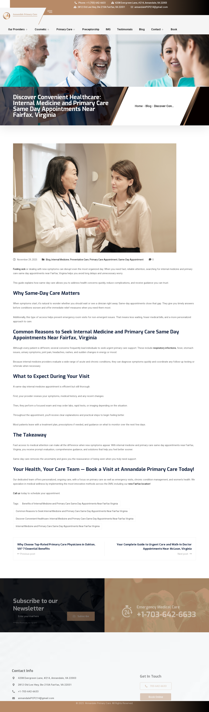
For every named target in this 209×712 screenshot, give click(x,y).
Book (174, 29)
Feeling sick (19, 269)
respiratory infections (164, 348)
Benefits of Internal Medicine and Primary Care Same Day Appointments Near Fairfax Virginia (70, 503)
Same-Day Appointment (131, 259)
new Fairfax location (139, 483)
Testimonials (125, 29)
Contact (157, 29)
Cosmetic (42, 29)
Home (139, 106)
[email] (40, 621)
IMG (108, 29)
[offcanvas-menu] (49, 11)
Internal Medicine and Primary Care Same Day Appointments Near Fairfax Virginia (58, 526)
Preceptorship (90, 29)
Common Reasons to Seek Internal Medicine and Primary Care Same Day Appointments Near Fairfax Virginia (72, 511)
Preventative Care (79, 259)
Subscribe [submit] (81, 621)
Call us (16, 493)
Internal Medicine (60, 259)
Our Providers (18, 29)
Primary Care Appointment (103, 259)
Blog (142, 29)
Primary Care (66, 29)
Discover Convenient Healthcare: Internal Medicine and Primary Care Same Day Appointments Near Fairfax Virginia (74, 518)
